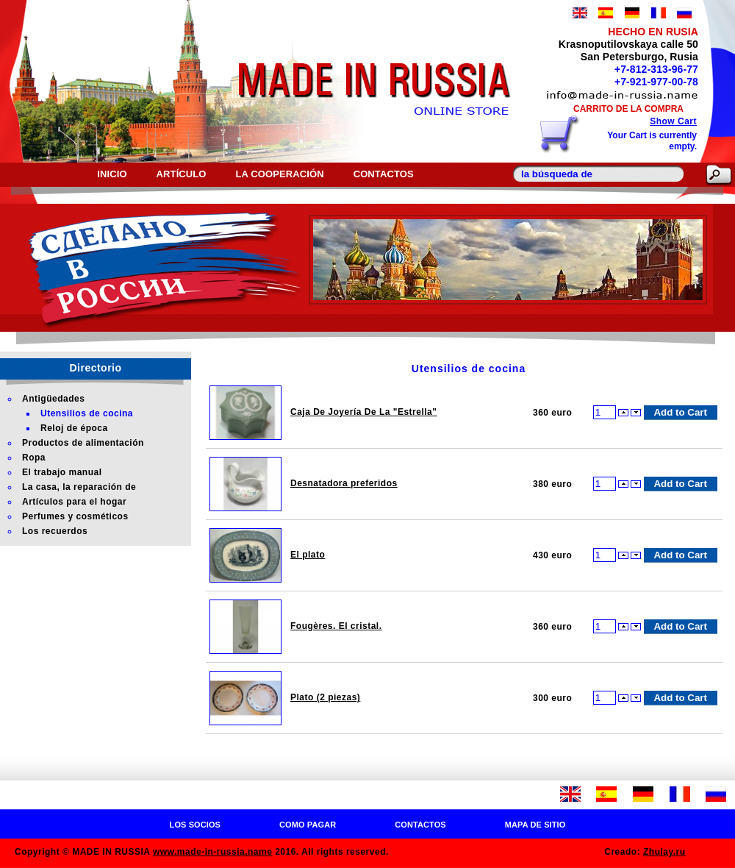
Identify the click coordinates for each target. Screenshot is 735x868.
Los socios (195, 824)
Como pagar (307, 824)
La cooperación (280, 173)
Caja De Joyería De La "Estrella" (363, 412)
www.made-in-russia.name (212, 852)
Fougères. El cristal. (336, 626)
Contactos (384, 173)
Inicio (111, 173)
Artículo (182, 173)
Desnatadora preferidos (344, 483)
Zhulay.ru (664, 852)
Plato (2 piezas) (325, 697)
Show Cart (673, 121)
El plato (307, 554)
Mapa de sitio (535, 824)
